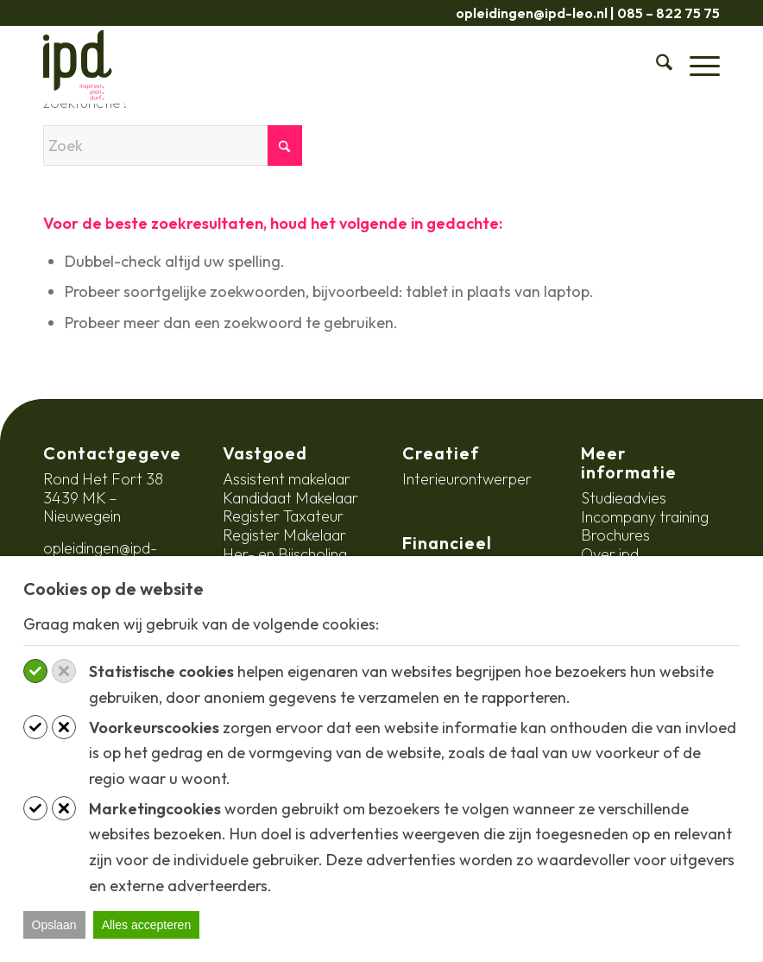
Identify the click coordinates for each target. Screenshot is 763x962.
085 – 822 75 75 (668, 13)
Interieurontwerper (467, 479)
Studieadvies (623, 498)
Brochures (615, 535)
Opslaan (54, 925)
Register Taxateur (283, 516)
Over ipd (610, 554)
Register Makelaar (284, 535)
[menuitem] (655, 65)
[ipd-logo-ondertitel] (77, 65)
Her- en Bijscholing (285, 554)
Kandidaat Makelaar (290, 498)
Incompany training (645, 517)
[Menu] (696, 65)
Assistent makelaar (286, 479)
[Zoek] (655, 65)
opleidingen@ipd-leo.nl (532, 13)
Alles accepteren (147, 925)
